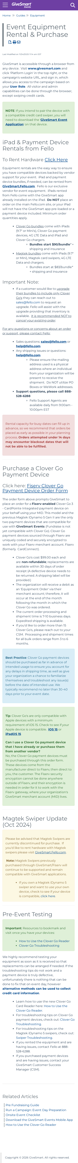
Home (6, 15)
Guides (20, 15)
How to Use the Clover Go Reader (44, 941)
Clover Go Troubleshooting (39, 945)
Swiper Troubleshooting (34, 1038)
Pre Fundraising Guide (22, 1105)
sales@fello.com (28, 302)
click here (48, 896)
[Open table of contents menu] (6, 4)
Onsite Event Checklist (23, 1115)
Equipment (37, 15)
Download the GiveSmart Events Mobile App (39, 1120)
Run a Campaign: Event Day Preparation (36, 1110)
